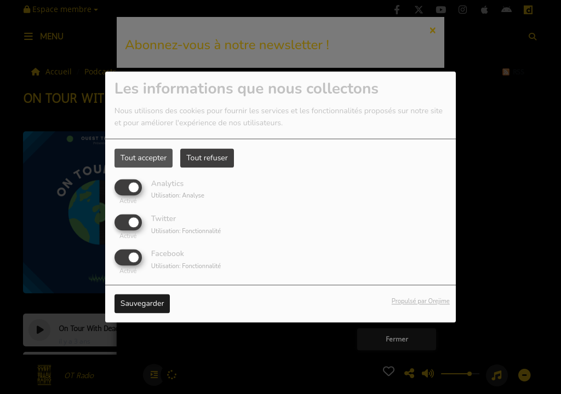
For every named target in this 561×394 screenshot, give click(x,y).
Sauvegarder (142, 304)
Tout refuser (207, 158)
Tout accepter (144, 158)
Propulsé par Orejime (421, 302)
